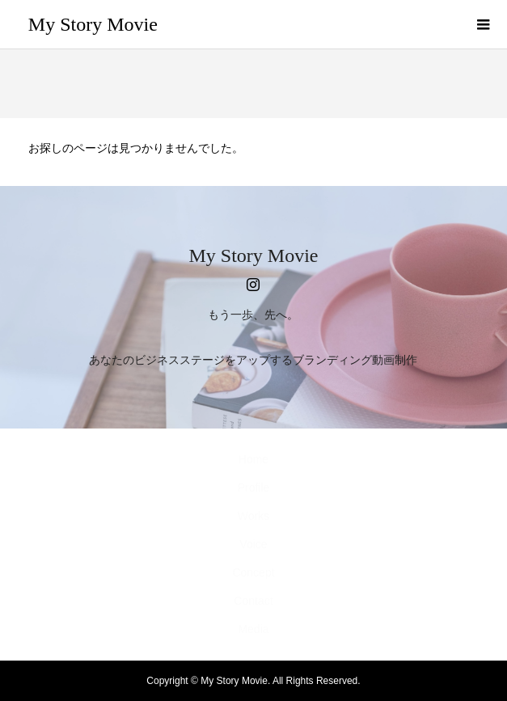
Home (253, 459)
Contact (253, 600)
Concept (253, 572)
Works (253, 515)
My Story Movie (93, 24)
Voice (253, 544)
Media (253, 629)
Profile (254, 487)
